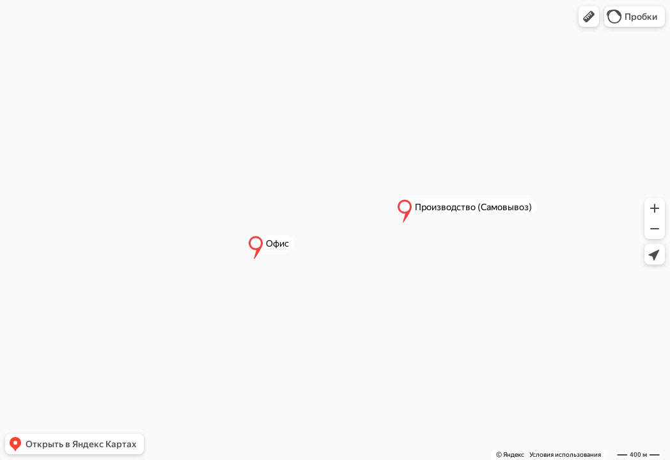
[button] (589, 16)
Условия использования (565, 454)
